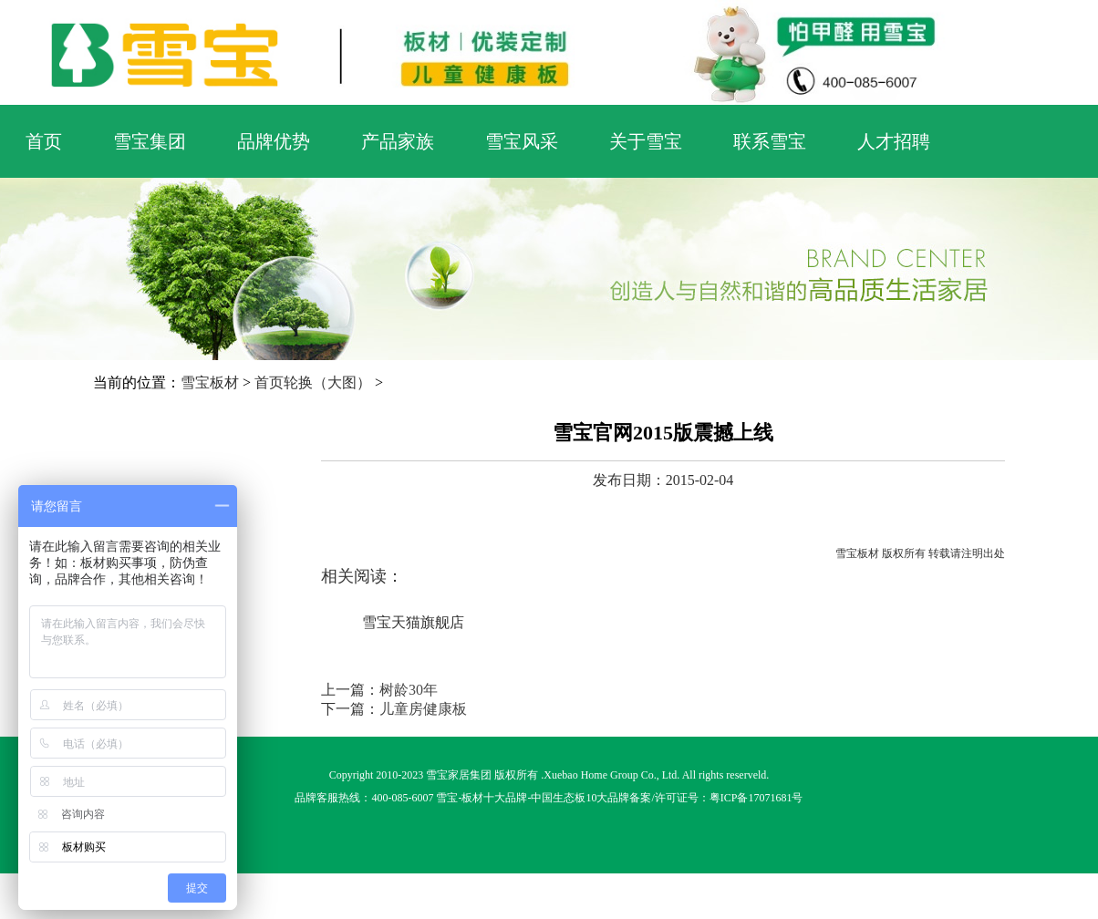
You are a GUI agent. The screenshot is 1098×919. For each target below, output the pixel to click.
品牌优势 (273, 141)
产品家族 (397, 141)
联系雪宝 (769, 141)
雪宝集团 (149, 141)
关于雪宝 (645, 141)
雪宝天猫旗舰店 (413, 622)
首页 (44, 141)
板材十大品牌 (494, 797)
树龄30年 (408, 689)
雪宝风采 (521, 141)
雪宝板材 (210, 382)
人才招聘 (893, 141)
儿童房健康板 (423, 709)
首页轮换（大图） (312, 382)
